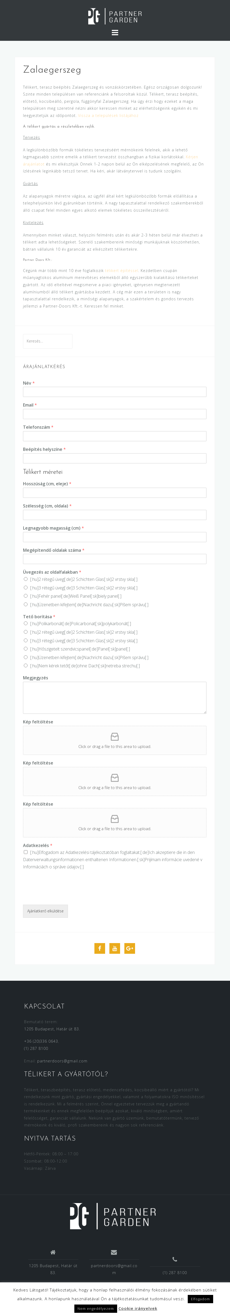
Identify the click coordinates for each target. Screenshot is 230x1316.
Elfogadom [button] (200, 1299)
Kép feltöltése (38, 722)
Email (30, 405)
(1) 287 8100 (36, 1048)
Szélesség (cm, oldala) (47, 506)
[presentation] (63, 896)
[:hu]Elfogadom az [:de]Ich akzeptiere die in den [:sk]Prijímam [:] (112, 859)
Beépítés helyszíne (44, 449)
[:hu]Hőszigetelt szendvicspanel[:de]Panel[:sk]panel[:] (80, 649)
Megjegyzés (35, 678)
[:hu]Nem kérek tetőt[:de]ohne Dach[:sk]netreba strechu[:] (85, 666)
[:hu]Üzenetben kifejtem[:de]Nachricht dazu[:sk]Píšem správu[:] (89, 605)
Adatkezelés (37, 845)
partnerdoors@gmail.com (62, 1060)
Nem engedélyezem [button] (96, 1308)
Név (29, 383)
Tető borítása (39, 617)
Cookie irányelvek (137, 1308)
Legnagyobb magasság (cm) (53, 528)
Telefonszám (38, 427)
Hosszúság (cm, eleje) (47, 484)
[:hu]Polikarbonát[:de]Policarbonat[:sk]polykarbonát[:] (80, 624)
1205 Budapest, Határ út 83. (52, 1028)
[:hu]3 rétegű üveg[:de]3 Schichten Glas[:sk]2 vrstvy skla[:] (83, 588)
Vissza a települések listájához (108, 115)
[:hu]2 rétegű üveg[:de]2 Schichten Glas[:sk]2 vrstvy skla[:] (83, 579)
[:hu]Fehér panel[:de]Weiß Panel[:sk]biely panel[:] (75, 596)
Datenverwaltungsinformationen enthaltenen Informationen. (80, 859)
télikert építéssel (121, 270)
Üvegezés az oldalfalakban (52, 572)
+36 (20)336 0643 (41, 1041)
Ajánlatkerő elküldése (45, 910)
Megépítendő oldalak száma (54, 550)
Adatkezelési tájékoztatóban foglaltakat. (103, 852)
